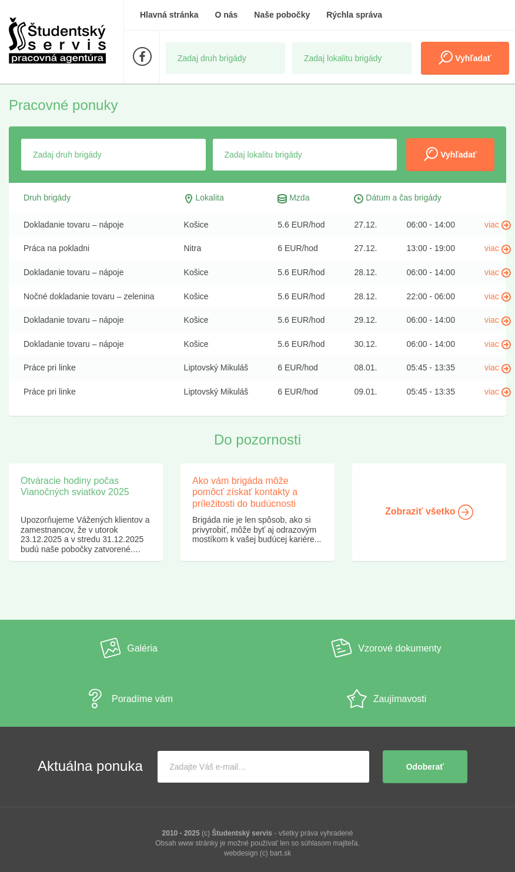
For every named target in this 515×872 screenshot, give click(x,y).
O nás (226, 14)
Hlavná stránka (169, 14)
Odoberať (425, 766)
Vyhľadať (465, 58)
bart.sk (280, 853)
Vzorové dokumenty (386, 648)
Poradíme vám (129, 698)
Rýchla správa (354, 14)
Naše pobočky (282, 14)
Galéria (129, 648)
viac (497, 224)
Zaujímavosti (386, 698)
